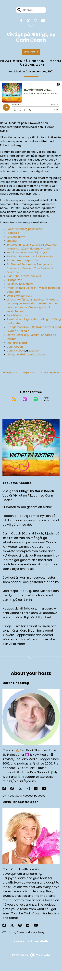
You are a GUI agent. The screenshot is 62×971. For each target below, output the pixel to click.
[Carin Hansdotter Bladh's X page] (14, 925)
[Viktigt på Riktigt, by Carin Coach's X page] (28, 20)
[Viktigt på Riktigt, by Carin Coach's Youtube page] (43, 20)
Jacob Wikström (17, 315)
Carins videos (15, 350)
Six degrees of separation (23, 260)
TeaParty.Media (17, 343)
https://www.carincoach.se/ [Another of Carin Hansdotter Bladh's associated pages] (23, 932)
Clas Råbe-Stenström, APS (24, 276)
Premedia (13, 233)
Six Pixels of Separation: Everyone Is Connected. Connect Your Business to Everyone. (31, 268)
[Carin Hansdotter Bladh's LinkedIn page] (29, 925)
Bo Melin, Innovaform (20, 284)
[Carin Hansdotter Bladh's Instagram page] (21, 925)
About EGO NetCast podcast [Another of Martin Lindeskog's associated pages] (23, 796)
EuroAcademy (16, 237)
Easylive (33, 350)
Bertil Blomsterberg (19, 296)
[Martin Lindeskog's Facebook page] (6, 788)
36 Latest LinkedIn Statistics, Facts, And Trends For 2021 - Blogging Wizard (32, 246)
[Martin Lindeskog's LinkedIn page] (37, 788)
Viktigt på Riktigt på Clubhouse (26, 354)
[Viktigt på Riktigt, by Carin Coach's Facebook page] (21, 20)
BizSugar (12, 241)
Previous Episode (49, 372)
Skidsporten (14, 280)
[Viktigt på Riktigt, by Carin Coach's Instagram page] (35, 20)
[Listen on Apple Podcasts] (24, 399)
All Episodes (28, 372)
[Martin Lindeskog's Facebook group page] (14, 788)
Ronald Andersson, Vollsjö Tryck (27, 252)
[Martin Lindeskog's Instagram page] (30, 788)
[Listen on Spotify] (35, 399)
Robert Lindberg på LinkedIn (25, 229)
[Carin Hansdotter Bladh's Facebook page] (6, 925)
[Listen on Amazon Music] (46, 399)
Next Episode (10, 372)
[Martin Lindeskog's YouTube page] (46, 788)
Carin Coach (15, 347)
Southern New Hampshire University (30, 256)
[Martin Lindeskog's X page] (22, 788)
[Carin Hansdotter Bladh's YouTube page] (38, 925)
